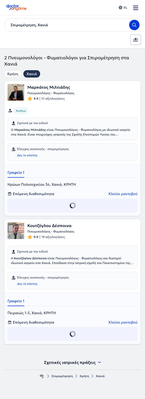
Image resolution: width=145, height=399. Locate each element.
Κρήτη (12, 74)
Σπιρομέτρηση (62, 376)
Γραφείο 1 (16, 172)
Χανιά (32, 74)
